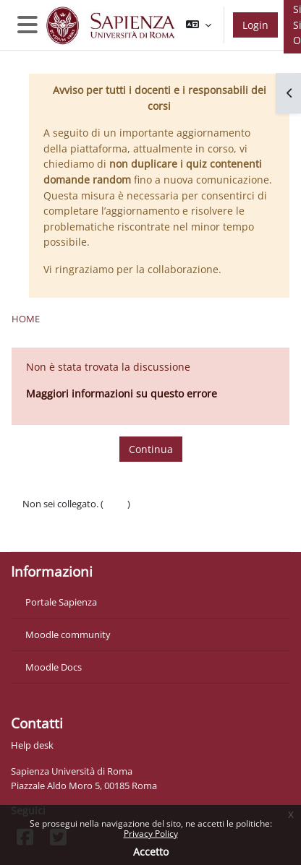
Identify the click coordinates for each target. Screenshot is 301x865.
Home (26, 318)
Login (255, 25)
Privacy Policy (151, 833)
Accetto (151, 851)
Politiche (40, 518)
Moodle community (68, 634)
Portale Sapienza (61, 601)
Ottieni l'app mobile (64, 532)
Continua (151, 449)
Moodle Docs (53, 667)
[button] (199, 25)
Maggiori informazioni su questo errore (121, 393)
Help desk (32, 745)
